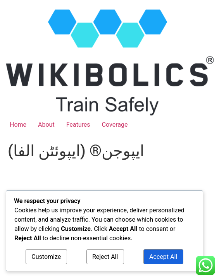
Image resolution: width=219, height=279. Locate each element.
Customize (46, 256)
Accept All (163, 256)
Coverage (115, 124)
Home (18, 124)
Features (78, 124)
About (46, 124)
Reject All (105, 256)
